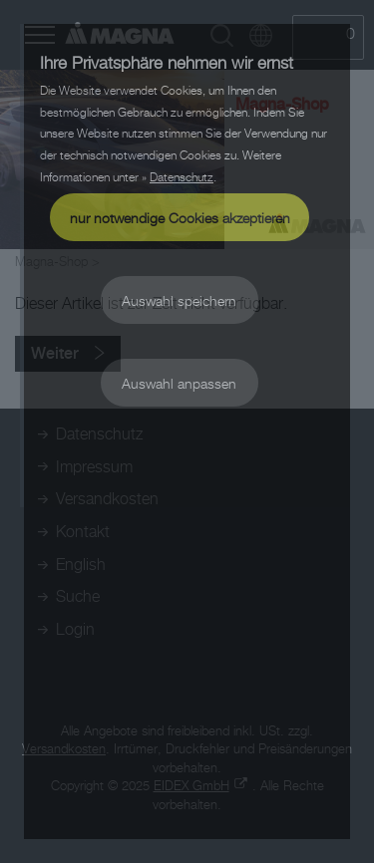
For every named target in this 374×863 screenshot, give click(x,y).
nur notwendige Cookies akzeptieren (180, 217)
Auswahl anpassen (179, 383)
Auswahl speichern (179, 300)
